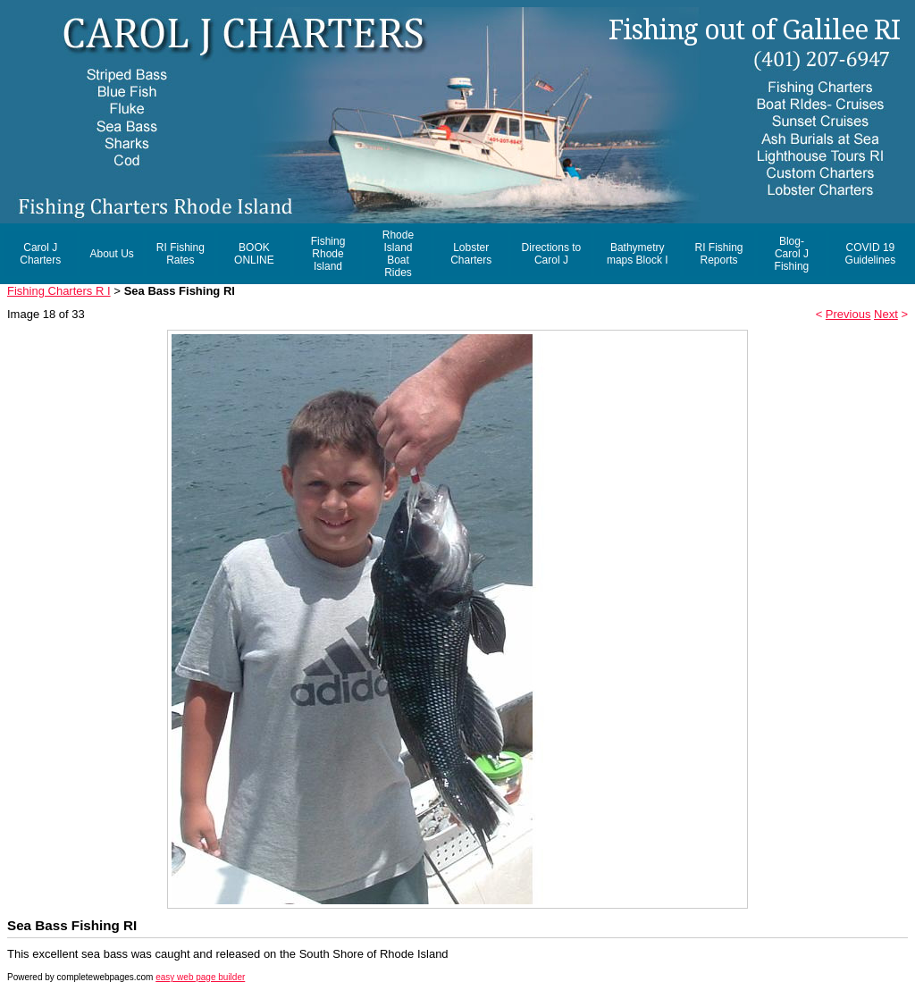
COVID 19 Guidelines (870, 253)
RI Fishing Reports (718, 253)
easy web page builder (200, 977)
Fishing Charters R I (59, 291)
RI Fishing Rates (180, 253)
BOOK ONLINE (254, 253)
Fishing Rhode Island (328, 254)
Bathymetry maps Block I (637, 253)
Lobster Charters (470, 253)
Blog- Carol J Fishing (792, 254)
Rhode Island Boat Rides (398, 254)
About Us (111, 254)
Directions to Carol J (552, 253)
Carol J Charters (40, 253)
